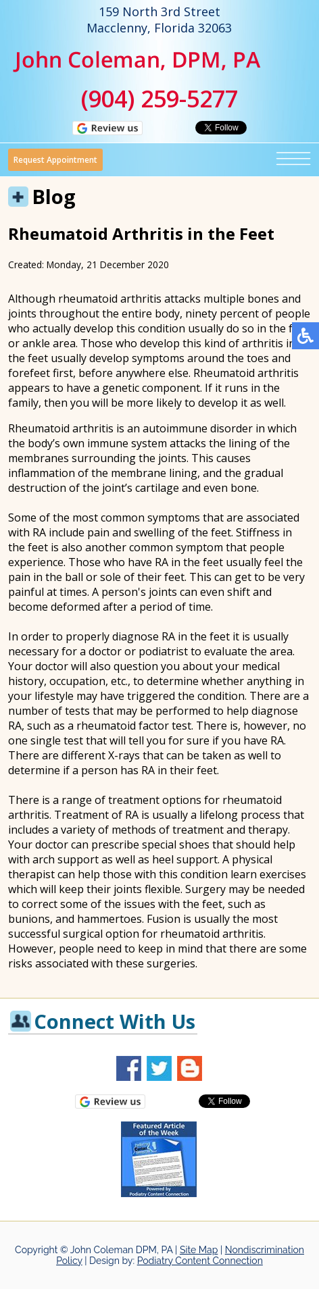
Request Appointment (55, 160)
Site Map (199, 1249)
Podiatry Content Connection (200, 1260)
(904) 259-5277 (159, 98)
